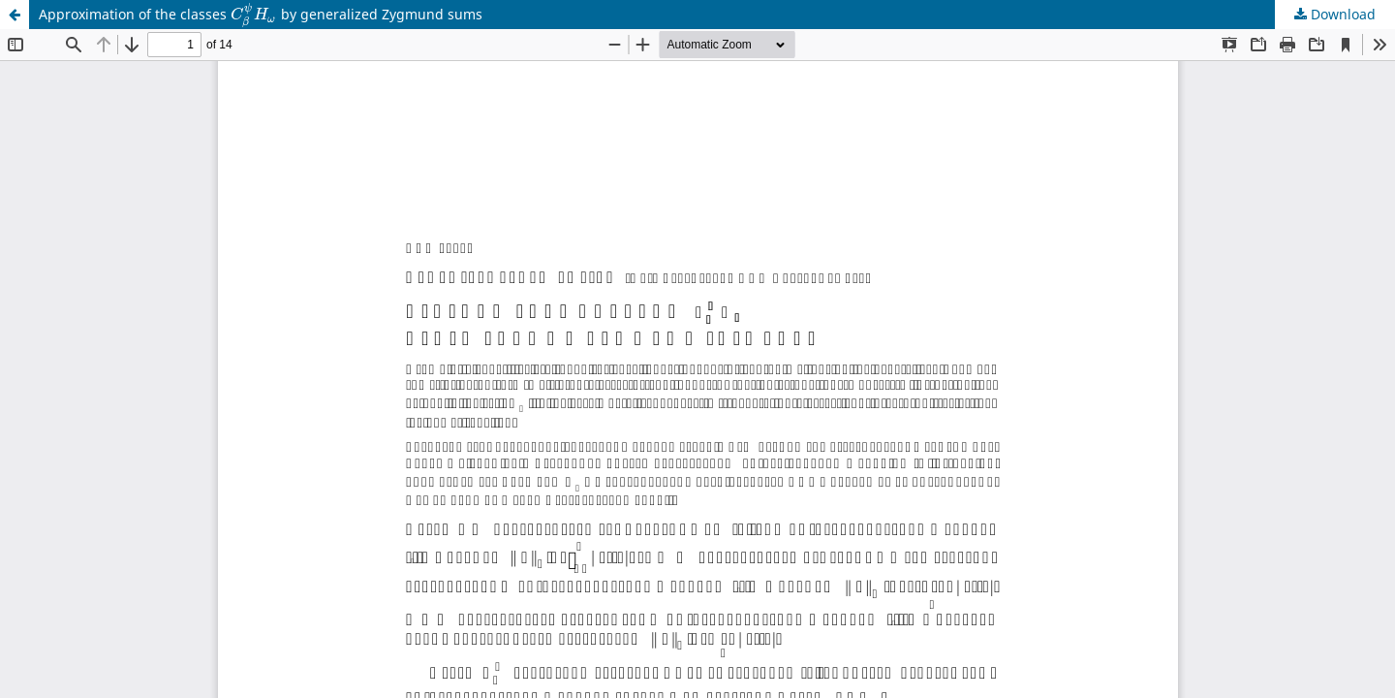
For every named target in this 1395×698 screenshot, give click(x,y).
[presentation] (254, 14)
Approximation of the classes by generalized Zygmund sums (260, 15)
